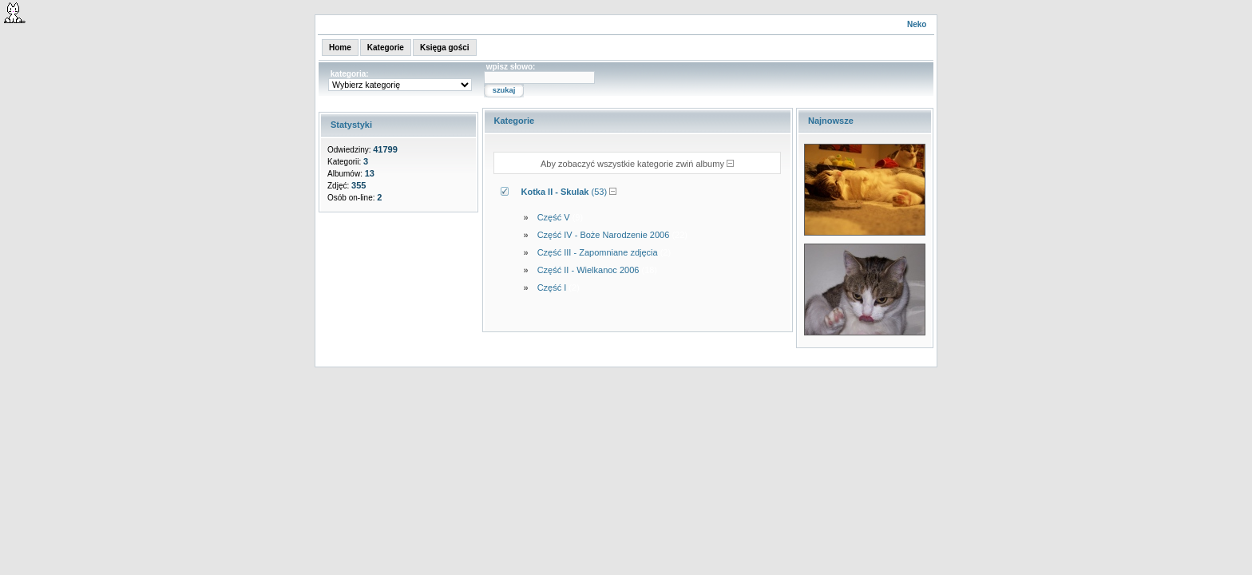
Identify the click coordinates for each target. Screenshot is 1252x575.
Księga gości (445, 47)
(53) (564, 191)
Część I (552, 287)
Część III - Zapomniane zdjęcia (597, 252)
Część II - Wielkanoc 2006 (588, 270)
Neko (916, 24)
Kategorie (385, 47)
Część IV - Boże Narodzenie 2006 (603, 235)
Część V (553, 217)
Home (340, 47)
